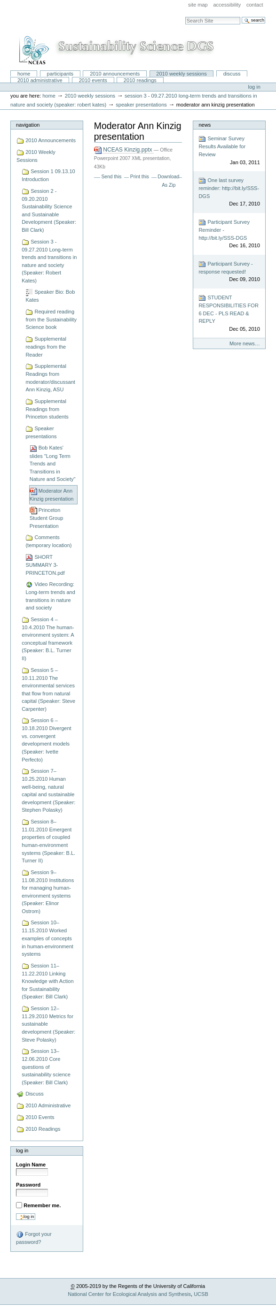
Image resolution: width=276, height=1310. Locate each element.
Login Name (31, 1164)
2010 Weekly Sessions (181, 73)
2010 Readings (140, 80)
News (204, 125)
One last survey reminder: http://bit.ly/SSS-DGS (229, 192)
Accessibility (227, 5)
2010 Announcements (115, 73)
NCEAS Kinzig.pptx (124, 149)
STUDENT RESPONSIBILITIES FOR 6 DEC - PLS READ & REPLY (229, 313)
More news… (244, 343)
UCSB (201, 1294)
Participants (60, 73)
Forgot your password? (33, 1238)
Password (28, 1185)
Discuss (232, 73)
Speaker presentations (141, 104)
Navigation (27, 125)
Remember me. (42, 1205)
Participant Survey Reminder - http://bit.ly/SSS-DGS (229, 234)
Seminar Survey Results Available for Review (229, 150)
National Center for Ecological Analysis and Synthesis (129, 1294)
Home (24, 73)
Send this (111, 176)
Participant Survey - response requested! (229, 271)
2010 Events (93, 80)
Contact (254, 5)
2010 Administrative (40, 80)
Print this (139, 176)
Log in (254, 87)
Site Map (198, 5)
